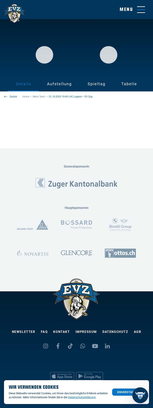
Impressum (86, 332)
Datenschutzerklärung (82, 397)
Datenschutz (115, 332)
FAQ (44, 332)
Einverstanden (128, 392)
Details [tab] (23, 83)
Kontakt (61, 332)
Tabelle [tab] (129, 83)
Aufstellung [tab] (59, 83)
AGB (137, 332)
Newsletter (23, 332)
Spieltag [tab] (96, 83)
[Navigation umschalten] (132, 9)
